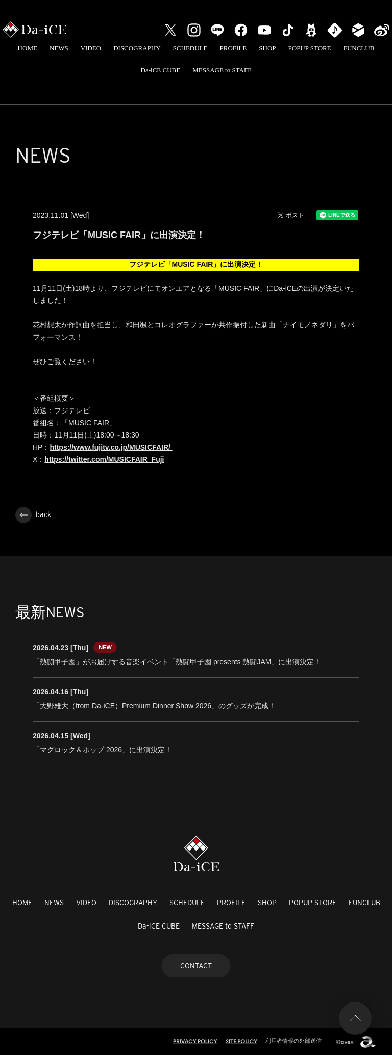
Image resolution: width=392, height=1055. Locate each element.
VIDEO (91, 48)
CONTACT (196, 966)
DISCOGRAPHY (136, 48)
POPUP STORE (309, 48)
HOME (27, 48)
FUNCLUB (359, 48)
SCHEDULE (190, 48)
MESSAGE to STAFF (221, 70)
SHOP (267, 48)
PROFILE (233, 48)
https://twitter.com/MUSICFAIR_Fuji (104, 459)
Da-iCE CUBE (161, 70)
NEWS (59, 48)
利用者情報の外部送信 (293, 1041)
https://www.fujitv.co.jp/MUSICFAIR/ (111, 447)
